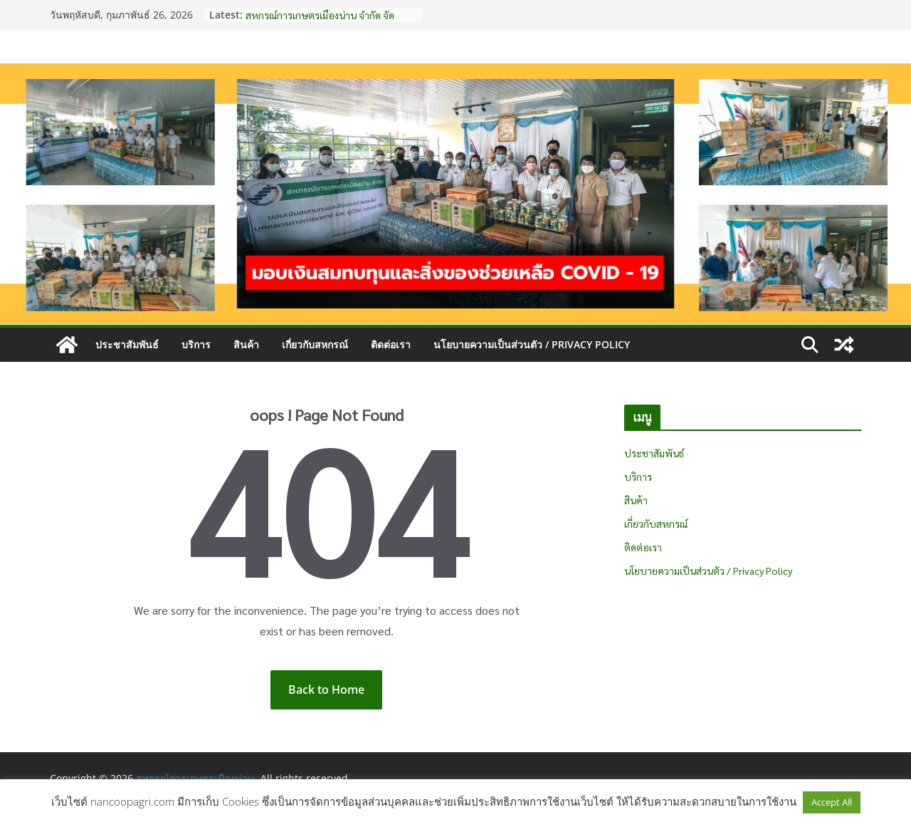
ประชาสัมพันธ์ (127, 344)
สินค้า (246, 344)
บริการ (196, 344)
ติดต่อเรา (391, 344)
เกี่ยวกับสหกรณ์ (315, 344)
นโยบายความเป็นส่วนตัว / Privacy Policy (531, 344)
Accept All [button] (831, 802)
